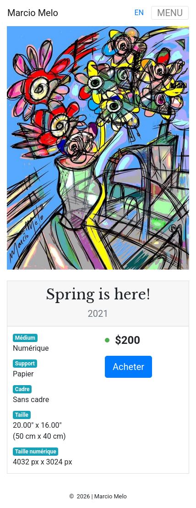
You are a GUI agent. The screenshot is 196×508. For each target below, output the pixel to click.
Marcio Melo (32, 12)
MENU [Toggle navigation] (170, 12)
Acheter (128, 366)
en (139, 12)
